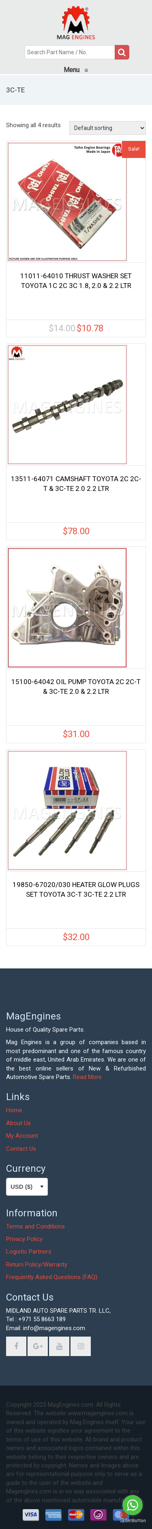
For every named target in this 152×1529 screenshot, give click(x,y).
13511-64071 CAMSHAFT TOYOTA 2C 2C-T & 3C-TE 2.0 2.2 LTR (76, 484)
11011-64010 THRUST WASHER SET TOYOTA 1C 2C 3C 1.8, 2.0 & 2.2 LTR (76, 281)
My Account (22, 1135)
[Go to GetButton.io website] (133, 1520)
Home (14, 1110)
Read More (87, 1077)
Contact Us (21, 1148)
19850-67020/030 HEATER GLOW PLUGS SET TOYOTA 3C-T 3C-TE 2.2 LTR (76, 889)
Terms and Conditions (35, 1226)
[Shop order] (107, 128)
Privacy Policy (24, 1239)
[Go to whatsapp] (132, 1505)
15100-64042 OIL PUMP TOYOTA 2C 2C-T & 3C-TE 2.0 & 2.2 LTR (76, 686)
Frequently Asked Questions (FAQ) (51, 1277)
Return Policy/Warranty (36, 1264)
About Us (18, 1123)
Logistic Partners (28, 1251)
